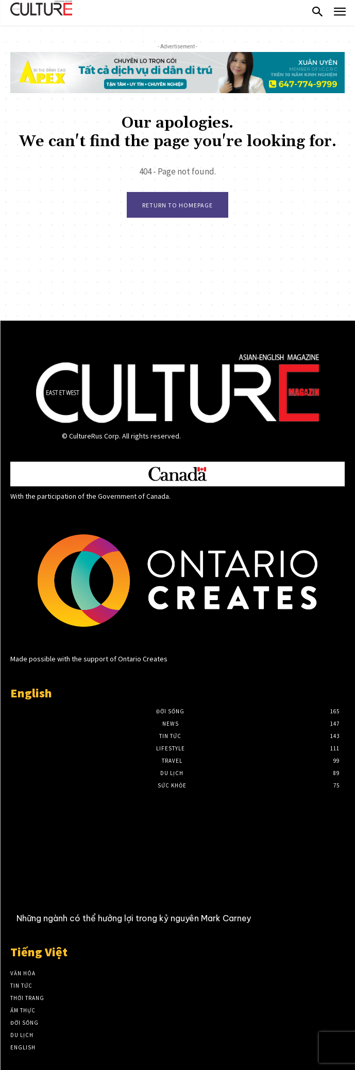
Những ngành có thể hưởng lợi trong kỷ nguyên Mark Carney (133, 918)
